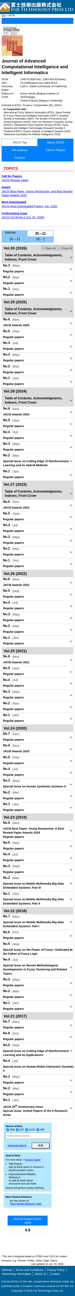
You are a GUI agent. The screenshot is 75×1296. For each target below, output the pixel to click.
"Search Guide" (33, 1159)
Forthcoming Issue (14, 213)
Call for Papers (55, 150)
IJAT (20, 1129)
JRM (10, 1129)
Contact (19, 157)
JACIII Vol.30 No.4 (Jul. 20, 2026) (23, 217)
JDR (40, 1129)
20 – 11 (14, 239)
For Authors (19, 150)
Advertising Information (16, 1274)
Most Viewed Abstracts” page (25, 1203)
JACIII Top (20, 142)
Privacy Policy (56, 1269)
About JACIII (55, 142)
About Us (40, 1274)
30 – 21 (40, 233)
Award (6, 187)
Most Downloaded (14, 202)
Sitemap (7, 1269)
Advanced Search (17, 1145)
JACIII (30, 1129)
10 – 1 (40, 239)
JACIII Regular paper (15, 180)
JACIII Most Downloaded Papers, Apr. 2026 (29, 206)
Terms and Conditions (29, 1269)
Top (3, 15)
